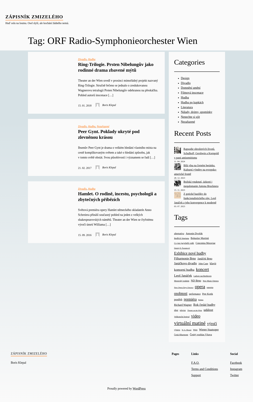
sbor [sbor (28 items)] (176, 310)
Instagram (236, 369)
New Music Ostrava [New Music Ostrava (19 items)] (211, 281)
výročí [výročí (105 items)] (212, 323)
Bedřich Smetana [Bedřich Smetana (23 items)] (181, 238)
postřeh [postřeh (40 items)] (178, 299)
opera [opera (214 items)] (200, 286)
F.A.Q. (195, 362)
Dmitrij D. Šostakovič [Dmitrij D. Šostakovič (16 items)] (182, 248)
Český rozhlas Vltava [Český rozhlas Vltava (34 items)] (201, 334)
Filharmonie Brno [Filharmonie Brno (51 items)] (185, 258)
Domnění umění (190, 87)
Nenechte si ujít (190, 117)
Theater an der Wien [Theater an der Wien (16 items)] (194, 310)
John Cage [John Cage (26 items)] (203, 263)
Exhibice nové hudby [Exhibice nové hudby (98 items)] (190, 253)
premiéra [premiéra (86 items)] (190, 299)
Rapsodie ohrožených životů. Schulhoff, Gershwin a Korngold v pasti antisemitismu (196, 153)
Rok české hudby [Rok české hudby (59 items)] (204, 304)
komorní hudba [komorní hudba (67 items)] (184, 269)
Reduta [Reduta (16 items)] (200, 300)
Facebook (236, 362)
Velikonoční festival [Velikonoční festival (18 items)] (182, 317)
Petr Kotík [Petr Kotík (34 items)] (207, 293)
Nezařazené (103, 126)
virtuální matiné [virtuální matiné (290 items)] (190, 323)
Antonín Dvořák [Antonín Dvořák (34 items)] (194, 233)
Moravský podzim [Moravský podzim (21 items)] (181, 281)
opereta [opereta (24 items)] (210, 287)
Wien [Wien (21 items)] (195, 330)
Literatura (187, 107)
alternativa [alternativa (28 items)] (179, 233)
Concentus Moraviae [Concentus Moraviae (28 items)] (205, 243)
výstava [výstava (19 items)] (177, 330)
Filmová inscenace (192, 92)
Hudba (92, 59)
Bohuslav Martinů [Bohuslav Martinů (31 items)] (200, 238)
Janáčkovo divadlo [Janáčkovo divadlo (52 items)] (185, 263)
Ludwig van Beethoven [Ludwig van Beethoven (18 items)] (202, 276)
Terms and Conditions (204, 369)
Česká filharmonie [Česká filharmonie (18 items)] (181, 335)
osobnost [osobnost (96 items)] (180, 293)
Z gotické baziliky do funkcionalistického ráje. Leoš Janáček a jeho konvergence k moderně (195, 198)
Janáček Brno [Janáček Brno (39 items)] (204, 258)
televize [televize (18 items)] (183, 310)
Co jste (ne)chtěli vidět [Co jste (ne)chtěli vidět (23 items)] (184, 243)
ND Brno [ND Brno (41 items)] (196, 280)
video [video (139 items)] (195, 316)
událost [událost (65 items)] (208, 310)
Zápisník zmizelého (34, 16)
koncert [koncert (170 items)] (202, 269)
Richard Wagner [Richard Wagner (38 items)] (183, 304)
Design (185, 78)
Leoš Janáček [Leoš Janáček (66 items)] (183, 275)
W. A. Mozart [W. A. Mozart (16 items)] (187, 330)
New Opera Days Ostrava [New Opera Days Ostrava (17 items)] (183, 287)
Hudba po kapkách (192, 102)
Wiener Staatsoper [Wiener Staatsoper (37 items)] (209, 329)
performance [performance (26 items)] (195, 294)
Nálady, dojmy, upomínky (196, 112)
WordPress (139, 388)
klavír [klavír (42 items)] (213, 263)
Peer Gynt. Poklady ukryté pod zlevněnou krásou (108, 134)
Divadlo (82, 59)
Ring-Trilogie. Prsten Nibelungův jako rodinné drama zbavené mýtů (115, 67)
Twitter (234, 375)
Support (196, 375)
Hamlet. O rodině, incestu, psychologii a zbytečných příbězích (117, 196)
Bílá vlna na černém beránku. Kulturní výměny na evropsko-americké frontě (195, 169)
